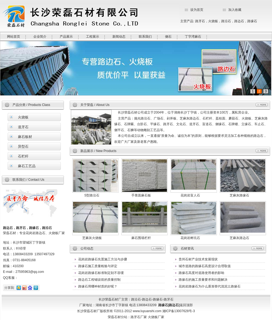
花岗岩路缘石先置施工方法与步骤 (102, 259)
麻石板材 (25, 137)
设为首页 (196, 10)
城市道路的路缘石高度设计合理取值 (205, 266)
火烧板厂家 (156, 317)
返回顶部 (186, 305)
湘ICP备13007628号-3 (178, 311)
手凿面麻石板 (141, 195)
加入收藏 (234, 10)
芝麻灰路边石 (189, 118)
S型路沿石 (91, 195)
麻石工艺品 (27, 166)
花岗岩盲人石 (190, 195)
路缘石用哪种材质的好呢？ (97, 286)
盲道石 (207, 124)
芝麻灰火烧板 (92, 238)
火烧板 (213, 21)
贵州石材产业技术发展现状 (198, 259)
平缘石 (155, 124)
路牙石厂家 (139, 317)
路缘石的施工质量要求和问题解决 (203, 280)
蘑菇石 (233, 118)
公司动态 (86, 248)
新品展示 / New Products (98, 151)
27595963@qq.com (29, 272)
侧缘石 (220, 124)
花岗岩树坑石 (190, 238)
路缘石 (252, 21)
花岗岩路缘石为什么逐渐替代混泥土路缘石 (210, 286)
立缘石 (246, 124)
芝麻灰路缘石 (239, 195)
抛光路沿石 (142, 118)
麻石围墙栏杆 (141, 238)
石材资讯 (187, 248)
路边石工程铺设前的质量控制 (99, 280)
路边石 (239, 21)
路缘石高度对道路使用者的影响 (201, 273)
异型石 (23, 146)
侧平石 (119, 130)
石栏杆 (23, 156)
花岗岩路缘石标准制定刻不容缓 (101, 273)
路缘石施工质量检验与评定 (97, 266)
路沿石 (226, 21)
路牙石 (200, 21)
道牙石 (23, 127)
